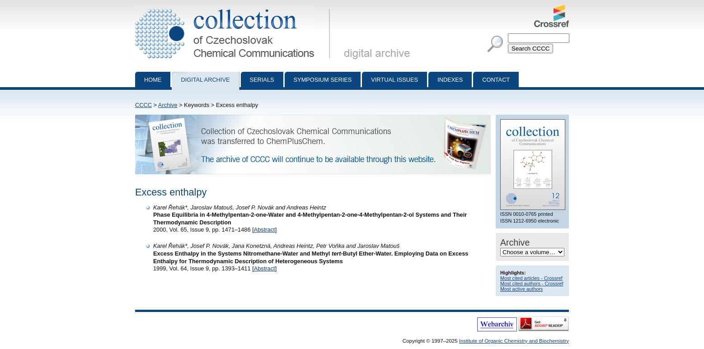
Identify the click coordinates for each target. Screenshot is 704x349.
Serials (262, 79)
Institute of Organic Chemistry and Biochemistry (514, 341)
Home (152, 79)
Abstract (264, 229)
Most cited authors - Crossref (531, 283)
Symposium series (323, 79)
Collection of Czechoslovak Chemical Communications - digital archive (234, 8)
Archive (168, 105)
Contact (496, 79)
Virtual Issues (394, 79)
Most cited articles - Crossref (531, 278)
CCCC (143, 105)
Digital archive (205, 79)
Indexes (450, 79)
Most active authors (521, 289)
